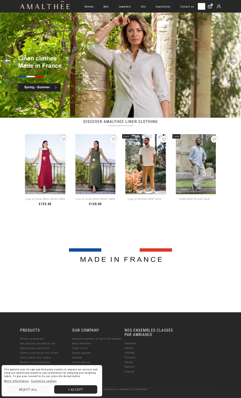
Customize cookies (44, 381)
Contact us (187, 6)
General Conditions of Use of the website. (97, 338)
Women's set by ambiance (35, 362)
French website (81, 362)
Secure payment (81, 353)
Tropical (129, 371)
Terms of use (80, 348)
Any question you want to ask (37, 343)
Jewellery (124, 6)
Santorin (130, 366)
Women (89, 6)
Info (143, 6)
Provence (130, 357)
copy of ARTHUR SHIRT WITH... (146, 199)
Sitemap (77, 357)
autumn (129, 348)
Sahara (129, 362)
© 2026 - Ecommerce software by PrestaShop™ (120, 389)
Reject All (28, 389)
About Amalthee (81, 343)
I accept (75, 389)
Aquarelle (130, 343)
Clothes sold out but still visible (39, 353)
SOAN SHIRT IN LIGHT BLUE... (196, 199)
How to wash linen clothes (36, 357)
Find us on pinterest (32, 338)
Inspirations (163, 6)
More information (16, 381)
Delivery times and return (35, 348)
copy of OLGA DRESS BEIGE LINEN (45, 199)
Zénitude (130, 352)
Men (106, 6)
